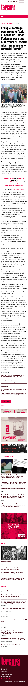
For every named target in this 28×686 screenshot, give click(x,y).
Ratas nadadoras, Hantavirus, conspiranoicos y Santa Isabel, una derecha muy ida (13, 595)
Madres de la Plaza (6, 561)
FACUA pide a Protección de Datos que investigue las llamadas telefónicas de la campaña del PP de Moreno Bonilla (12, 476)
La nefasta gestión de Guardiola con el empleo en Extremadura (13, 385)
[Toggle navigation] (2, 16)
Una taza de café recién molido (9, 615)
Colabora (4, 669)
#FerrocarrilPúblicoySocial (11, 182)
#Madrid (21, 178)
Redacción (3, 23)
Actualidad (10, 23)
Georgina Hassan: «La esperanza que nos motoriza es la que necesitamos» (12, 573)
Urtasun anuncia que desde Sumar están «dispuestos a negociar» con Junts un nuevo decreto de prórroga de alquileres (13, 505)
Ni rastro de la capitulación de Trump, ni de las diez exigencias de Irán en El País (13, 568)
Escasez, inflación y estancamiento (10, 626)
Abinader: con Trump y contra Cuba (10, 644)
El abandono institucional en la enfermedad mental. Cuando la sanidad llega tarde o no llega (14, 639)
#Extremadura (9, 178)
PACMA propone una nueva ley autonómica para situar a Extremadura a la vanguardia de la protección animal (12, 376)
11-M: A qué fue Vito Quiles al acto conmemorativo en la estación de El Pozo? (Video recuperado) (12, 632)
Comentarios (5, 673)
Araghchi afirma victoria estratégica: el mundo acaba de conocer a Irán (13, 489)
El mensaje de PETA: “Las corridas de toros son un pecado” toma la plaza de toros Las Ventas (13, 483)
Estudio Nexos (21, 681)
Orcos (2, 564)
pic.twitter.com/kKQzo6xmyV (14, 185)
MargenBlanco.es (8, 681)
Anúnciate (4, 671)
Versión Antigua (6, 676)
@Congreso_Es (13, 184)
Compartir (6, 401)
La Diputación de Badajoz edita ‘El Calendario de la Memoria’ (13, 390)
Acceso (3, 683)
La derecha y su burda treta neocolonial (11, 590)
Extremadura (4, 405)
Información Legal (7, 674)
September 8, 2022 (18, 189)
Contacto (4, 668)
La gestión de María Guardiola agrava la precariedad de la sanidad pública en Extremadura (13, 381)
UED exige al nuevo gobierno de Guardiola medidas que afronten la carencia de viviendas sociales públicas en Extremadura (13, 394)
